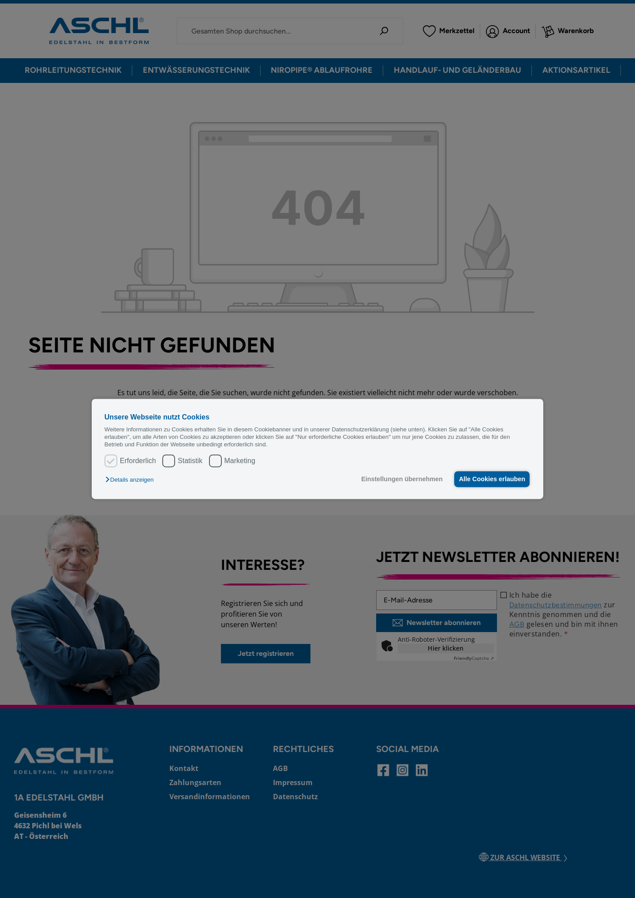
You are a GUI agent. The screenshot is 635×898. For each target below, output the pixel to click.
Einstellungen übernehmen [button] (400, 479)
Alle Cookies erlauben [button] (491, 479)
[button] (132, 479)
